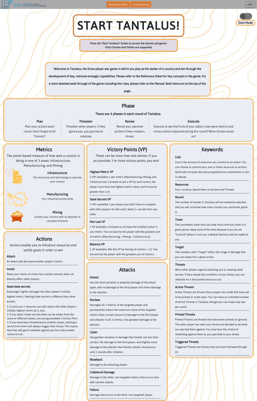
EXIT (250, 4)
